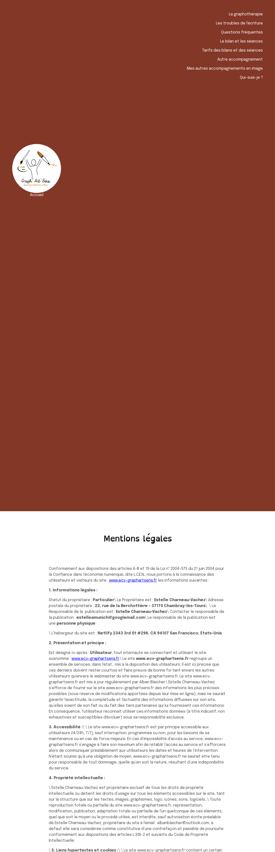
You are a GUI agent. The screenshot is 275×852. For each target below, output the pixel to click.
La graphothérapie (246, 14)
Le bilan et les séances (241, 41)
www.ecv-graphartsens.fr (133, 580)
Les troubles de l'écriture (239, 23)
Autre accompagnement (240, 59)
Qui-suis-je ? (251, 78)
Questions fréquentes (242, 32)
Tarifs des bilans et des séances (232, 50)
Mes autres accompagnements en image (225, 68)
